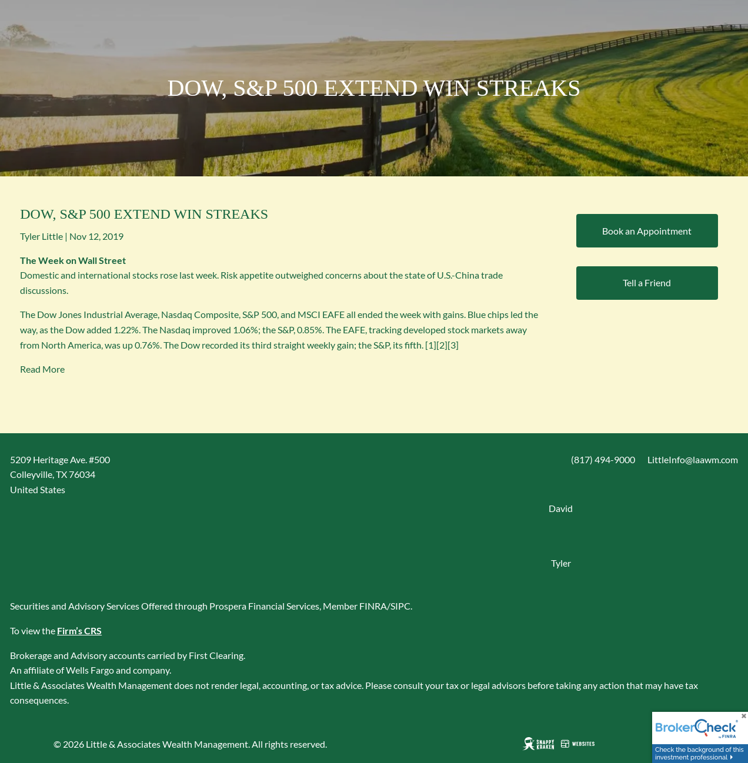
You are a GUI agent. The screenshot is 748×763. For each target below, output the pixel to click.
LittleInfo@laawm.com (692, 459)
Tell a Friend (647, 282)
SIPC (400, 605)
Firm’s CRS (79, 630)
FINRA (373, 605)
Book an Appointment (647, 230)
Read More (42, 368)
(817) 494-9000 (603, 459)
